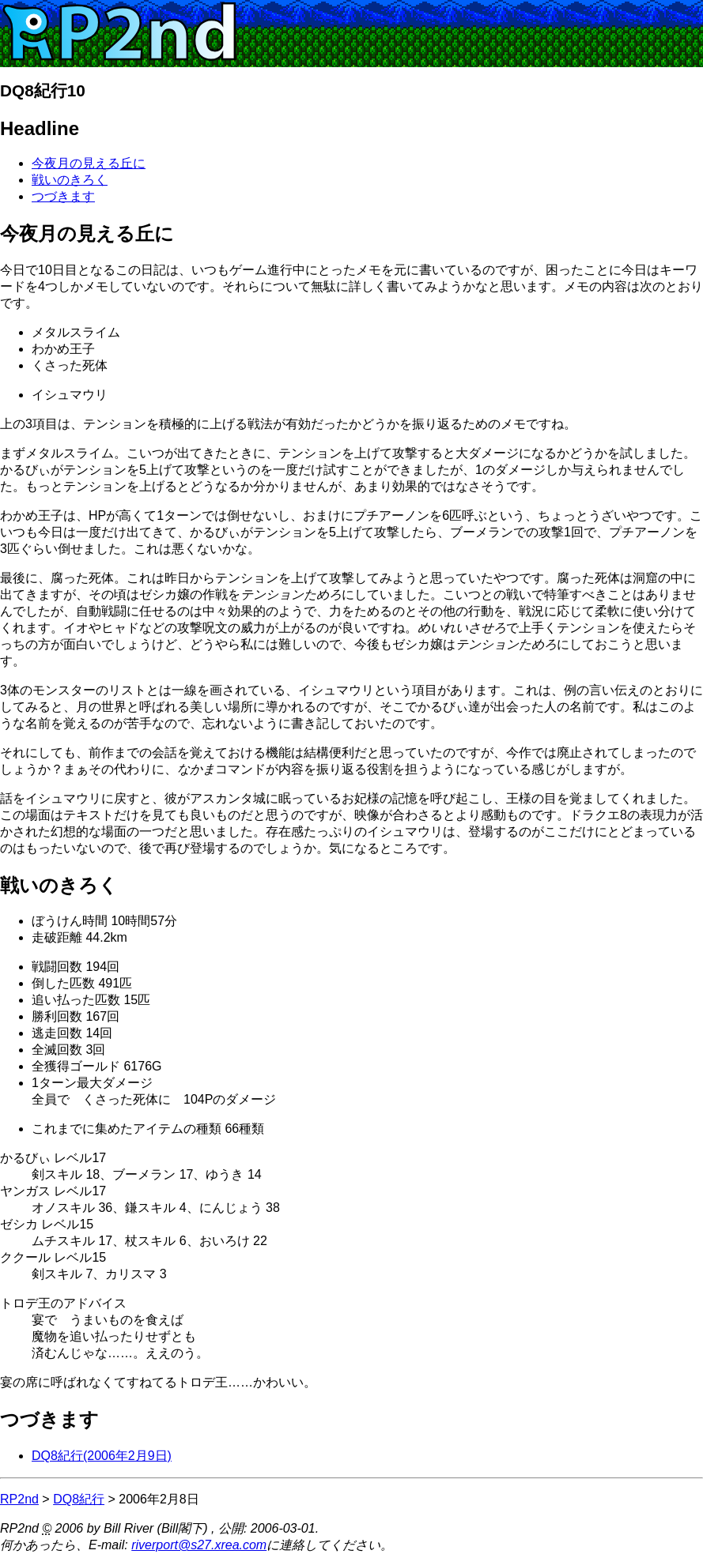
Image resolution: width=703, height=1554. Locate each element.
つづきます (63, 196)
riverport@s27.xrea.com (198, 1545)
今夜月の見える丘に (89, 163)
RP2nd (19, 1499)
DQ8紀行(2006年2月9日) (102, 1455)
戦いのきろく (70, 179)
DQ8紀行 (78, 1499)
